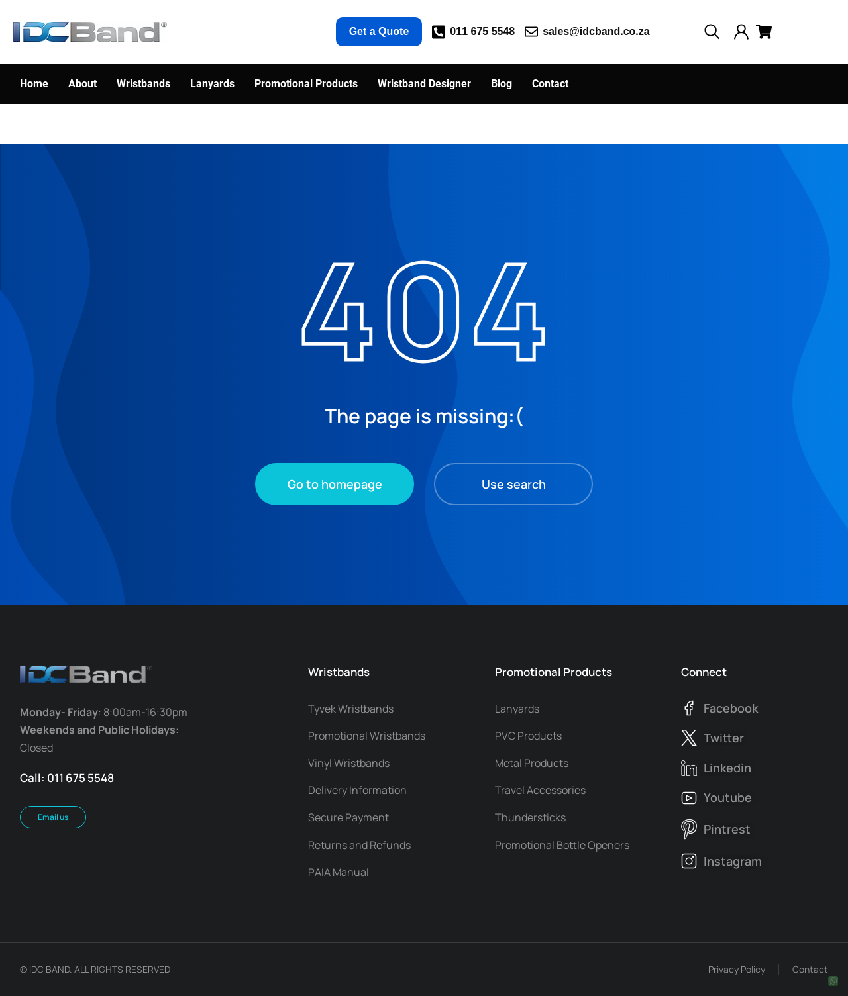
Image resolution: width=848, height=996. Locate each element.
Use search (514, 484)
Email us (53, 816)
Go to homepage (335, 484)
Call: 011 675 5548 (67, 777)
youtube (728, 797)
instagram (733, 861)
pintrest (727, 829)
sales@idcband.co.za (596, 31)
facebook (731, 708)
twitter (724, 738)
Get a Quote (379, 31)
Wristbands (339, 671)
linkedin (727, 767)
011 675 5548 (482, 31)
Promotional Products (553, 671)
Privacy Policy (736, 969)
